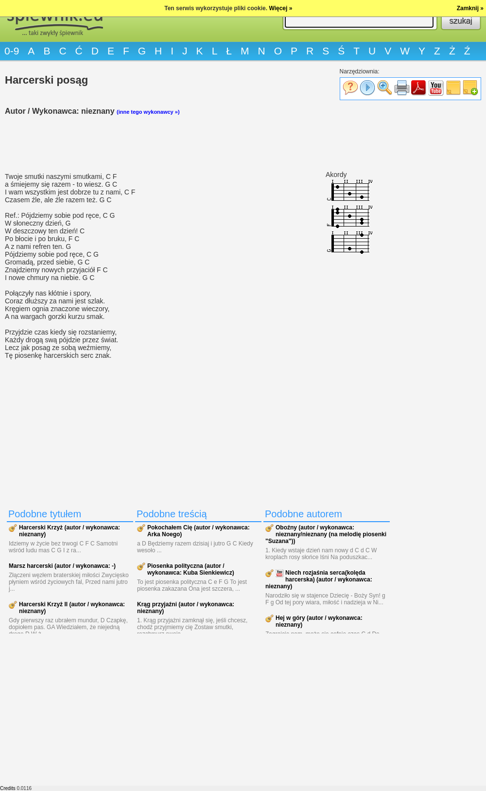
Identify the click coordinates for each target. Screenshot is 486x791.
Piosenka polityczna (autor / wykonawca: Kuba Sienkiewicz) (190, 569)
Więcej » (280, 8)
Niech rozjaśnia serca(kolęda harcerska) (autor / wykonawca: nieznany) (318, 579)
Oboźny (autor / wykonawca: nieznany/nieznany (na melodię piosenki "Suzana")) (325, 534)
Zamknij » (470, 8)
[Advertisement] (199, 144)
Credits (8, 788)
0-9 (11, 50)
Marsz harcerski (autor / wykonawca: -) (62, 565)
